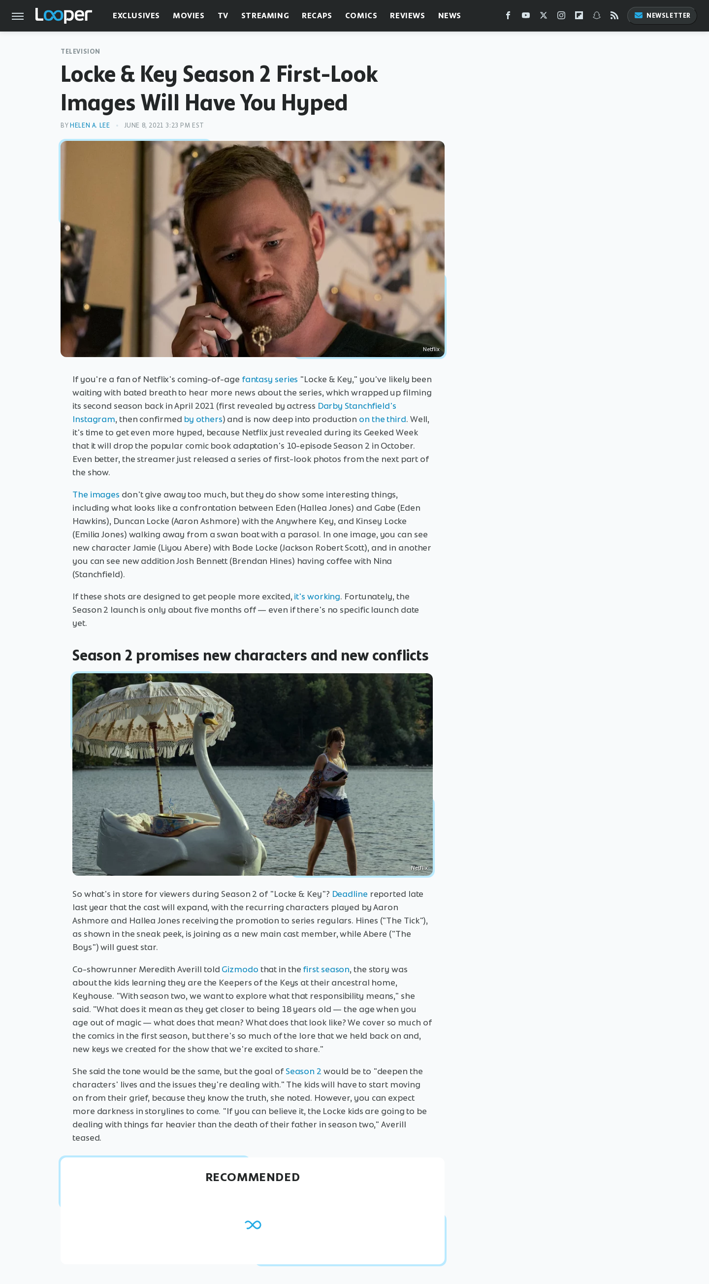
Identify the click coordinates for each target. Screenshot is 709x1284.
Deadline (350, 894)
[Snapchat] (597, 17)
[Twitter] (543, 17)
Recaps (317, 15)
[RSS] (614, 17)
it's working (317, 596)
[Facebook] (508, 17)
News (449, 15)
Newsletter (662, 15)
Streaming (265, 15)
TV (223, 15)
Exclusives (136, 15)
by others (203, 419)
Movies (189, 15)
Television (80, 51)
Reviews (407, 15)
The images (96, 494)
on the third (382, 419)
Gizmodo (239, 969)
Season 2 (304, 1071)
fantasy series (270, 379)
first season (326, 969)
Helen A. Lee (90, 125)
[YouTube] (526, 17)
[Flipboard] (579, 17)
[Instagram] (561, 17)
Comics (361, 15)
